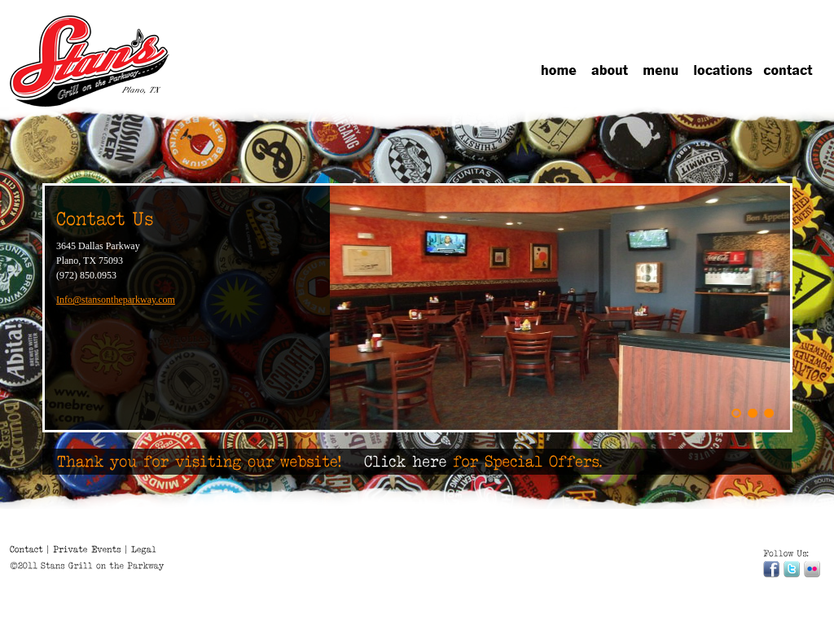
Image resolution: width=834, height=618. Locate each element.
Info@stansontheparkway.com (115, 299)
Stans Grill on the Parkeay (91, 62)
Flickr (812, 569)
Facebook (771, 569)
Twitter (792, 569)
